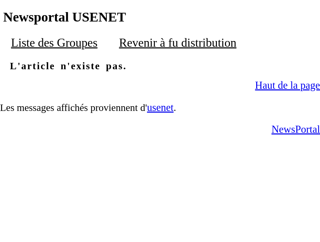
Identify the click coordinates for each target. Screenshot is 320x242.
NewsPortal (295, 129)
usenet (160, 107)
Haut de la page (287, 85)
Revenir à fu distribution (177, 42)
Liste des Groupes (54, 42)
